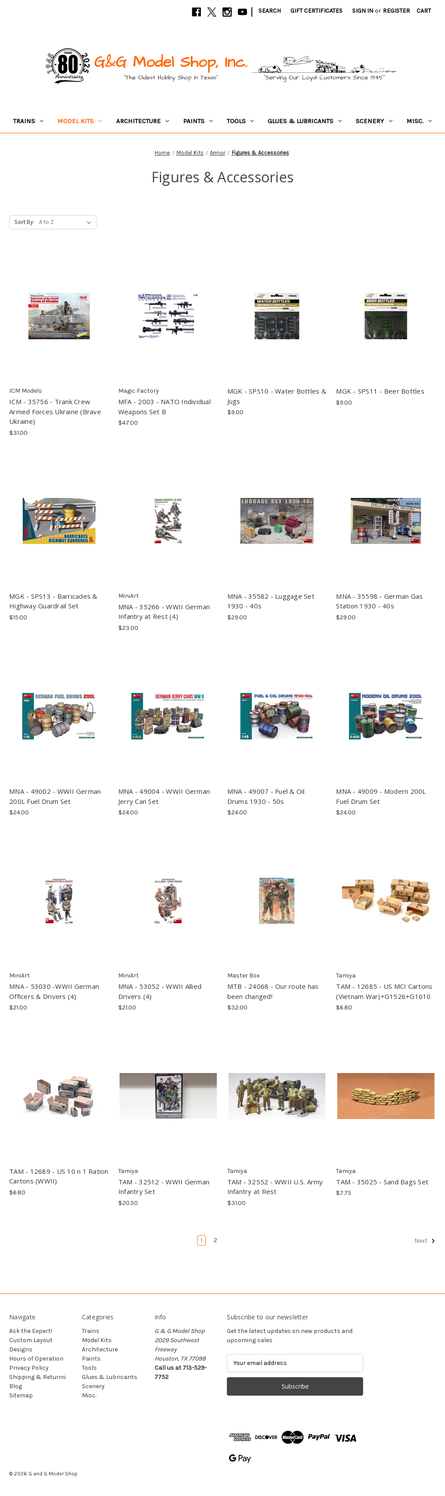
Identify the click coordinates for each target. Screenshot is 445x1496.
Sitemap (21, 1395)
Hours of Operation (36, 1358)
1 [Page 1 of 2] (201, 1240)
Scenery (374, 121)
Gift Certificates (316, 10)
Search (269, 10)
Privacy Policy (29, 1368)
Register (396, 10)
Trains (28, 121)
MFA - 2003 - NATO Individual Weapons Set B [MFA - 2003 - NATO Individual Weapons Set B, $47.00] (164, 406)
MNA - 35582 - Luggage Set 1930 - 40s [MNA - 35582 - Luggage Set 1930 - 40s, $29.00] (270, 601)
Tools (240, 121)
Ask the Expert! (30, 1331)
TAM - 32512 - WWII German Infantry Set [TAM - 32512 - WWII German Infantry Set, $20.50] (163, 1186)
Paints (198, 121)
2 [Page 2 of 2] (215, 1240)
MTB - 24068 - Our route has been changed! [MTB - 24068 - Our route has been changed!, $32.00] (273, 991)
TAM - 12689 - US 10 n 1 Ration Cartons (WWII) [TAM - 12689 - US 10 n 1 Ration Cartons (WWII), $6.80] (59, 1176)
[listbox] (67, 222)
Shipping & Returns (37, 1377)
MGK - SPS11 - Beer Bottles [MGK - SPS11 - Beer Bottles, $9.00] (380, 391)
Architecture (142, 121)
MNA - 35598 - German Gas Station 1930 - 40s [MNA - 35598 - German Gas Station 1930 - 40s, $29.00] (379, 601)
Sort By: (24, 222)
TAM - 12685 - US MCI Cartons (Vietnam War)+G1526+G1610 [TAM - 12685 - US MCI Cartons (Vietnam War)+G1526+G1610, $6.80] (384, 991)
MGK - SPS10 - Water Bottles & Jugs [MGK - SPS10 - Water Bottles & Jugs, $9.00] (276, 396)
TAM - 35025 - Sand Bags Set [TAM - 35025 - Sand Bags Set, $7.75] (382, 1181)
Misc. (419, 121)
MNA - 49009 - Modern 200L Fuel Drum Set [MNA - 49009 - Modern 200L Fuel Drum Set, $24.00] (381, 796)
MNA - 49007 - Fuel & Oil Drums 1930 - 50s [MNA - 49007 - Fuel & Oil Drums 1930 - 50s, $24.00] (266, 796)
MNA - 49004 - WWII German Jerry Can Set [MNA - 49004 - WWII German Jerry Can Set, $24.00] (164, 796)
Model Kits (79, 121)
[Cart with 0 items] (424, 10)
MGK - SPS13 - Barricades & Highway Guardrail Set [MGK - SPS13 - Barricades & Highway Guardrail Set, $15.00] (53, 601)
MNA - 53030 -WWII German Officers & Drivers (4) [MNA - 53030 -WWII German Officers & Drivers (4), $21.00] (54, 991)
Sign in (362, 10)
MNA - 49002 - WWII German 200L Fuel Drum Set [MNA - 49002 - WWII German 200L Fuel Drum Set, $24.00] (55, 796)
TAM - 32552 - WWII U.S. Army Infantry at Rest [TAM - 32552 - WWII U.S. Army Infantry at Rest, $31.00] (275, 1186)
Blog (15, 1386)
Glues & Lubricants (305, 121)
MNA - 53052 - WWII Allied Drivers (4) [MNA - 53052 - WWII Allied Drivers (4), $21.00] (159, 991)
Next (424, 1241)
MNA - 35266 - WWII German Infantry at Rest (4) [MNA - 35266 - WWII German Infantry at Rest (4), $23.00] (164, 611)
